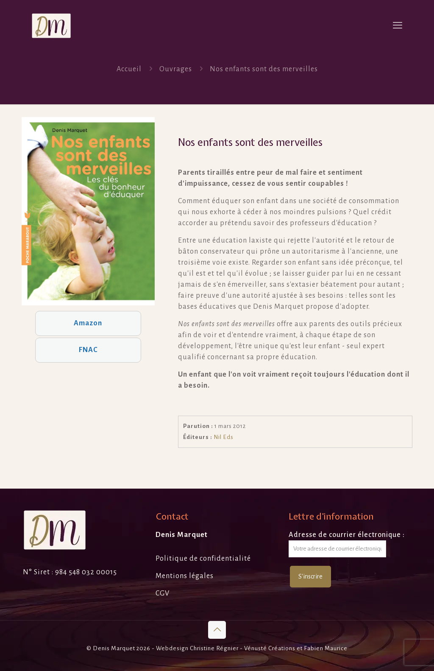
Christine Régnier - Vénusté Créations (242, 648)
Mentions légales (185, 576)
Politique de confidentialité (203, 558)
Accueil (129, 69)
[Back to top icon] (217, 630)
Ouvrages (175, 69)
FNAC (88, 350)
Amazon (88, 323)
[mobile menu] (397, 25)
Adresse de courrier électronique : (347, 544)
